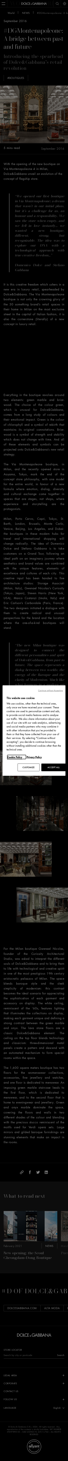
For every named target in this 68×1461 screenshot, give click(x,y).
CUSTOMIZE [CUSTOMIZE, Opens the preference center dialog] (28, 767)
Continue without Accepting (50, 690)
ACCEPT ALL (53, 767)
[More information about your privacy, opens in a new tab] (16, 757)
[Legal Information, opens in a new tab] (36, 757)
